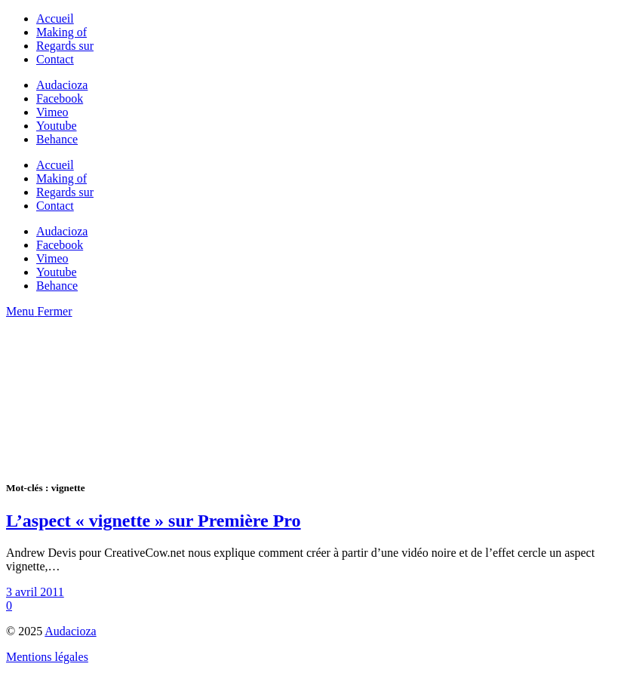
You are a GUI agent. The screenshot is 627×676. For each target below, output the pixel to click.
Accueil (55, 18)
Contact (55, 59)
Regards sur (65, 45)
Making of (61, 32)
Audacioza (70, 631)
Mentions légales (47, 656)
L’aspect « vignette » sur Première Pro (153, 520)
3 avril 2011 (35, 591)
